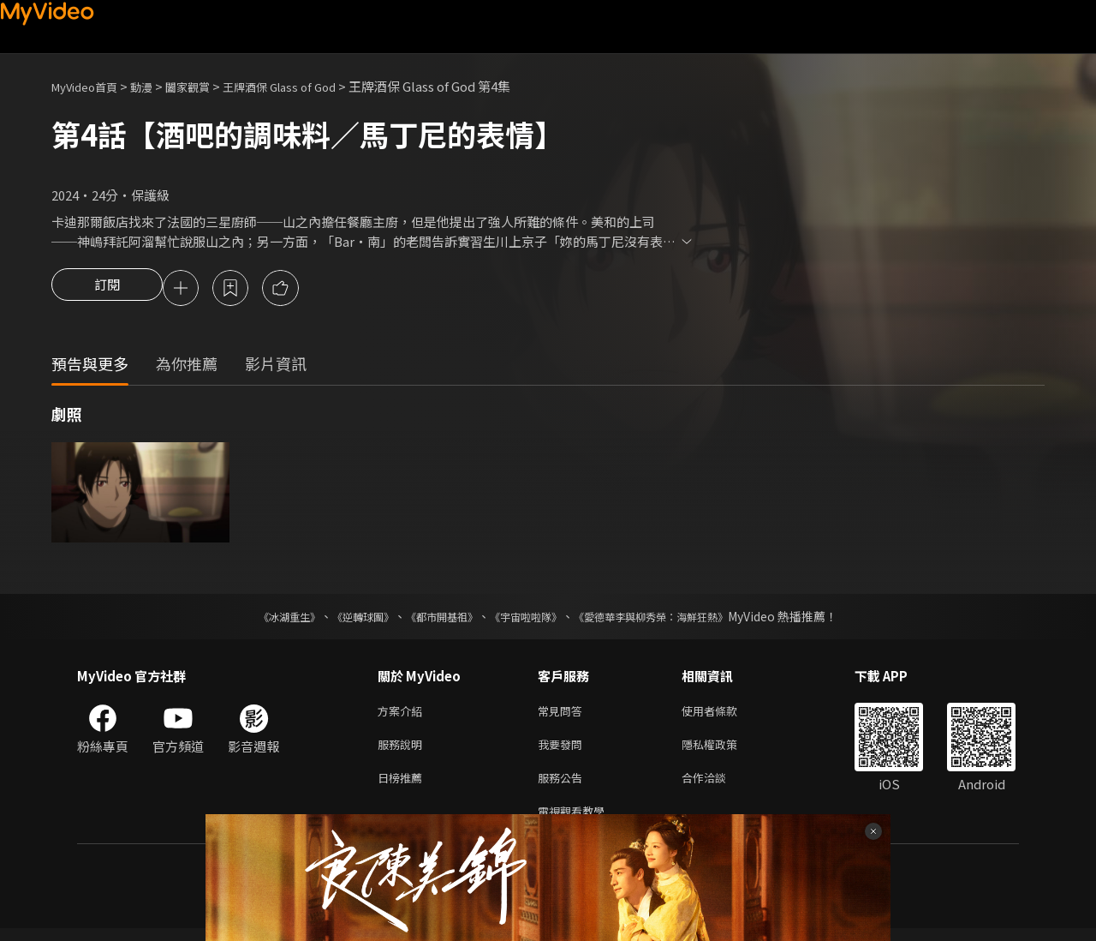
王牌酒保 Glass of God (308, 86)
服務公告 (563, 786)
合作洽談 (717, 786)
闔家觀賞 (206, 86)
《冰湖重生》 (259, 618)
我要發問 (563, 750)
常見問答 (563, 714)
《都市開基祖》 (433, 618)
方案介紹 (403, 714)
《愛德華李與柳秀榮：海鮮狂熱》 (673, 618)
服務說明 (403, 750)
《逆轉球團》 (343, 618)
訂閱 (107, 290)
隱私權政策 (724, 750)
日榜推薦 (403, 786)
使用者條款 (724, 714)
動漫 (155, 86)
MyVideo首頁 (90, 86)
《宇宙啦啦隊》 (529, 618)
